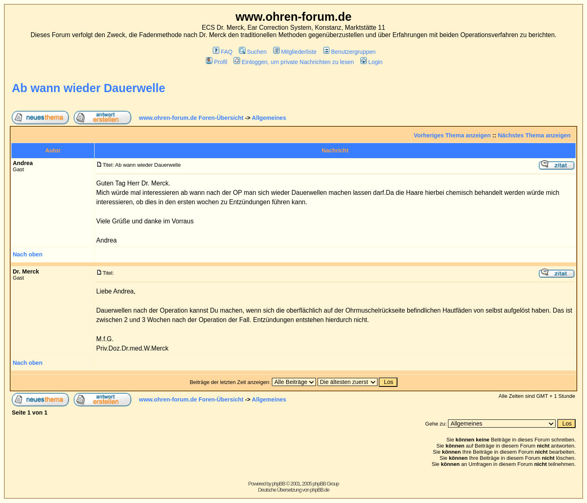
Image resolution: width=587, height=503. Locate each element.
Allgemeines (269, 118)
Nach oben (27, 254)
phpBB (278, 484)
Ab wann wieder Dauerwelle (88, 88)
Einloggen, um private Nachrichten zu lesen (294, 62)
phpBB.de (319, 490)
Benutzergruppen (349, 52)
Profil (216, 62)
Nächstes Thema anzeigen (534, 135)
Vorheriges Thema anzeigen (452, 135)
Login (371, 62)
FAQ (222, 52)
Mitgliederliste (295, 52)
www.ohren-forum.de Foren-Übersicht (191, 118)
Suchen (253, 52)
